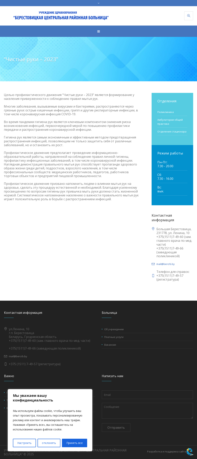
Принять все (74, 443)
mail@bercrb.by (165, 264)
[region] (50, 420)
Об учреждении (114, 329)
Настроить (24, 443)
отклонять (49, 443)
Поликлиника (165, 112)
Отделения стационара (171, 131)
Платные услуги (114, 337)
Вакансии (110, 344)
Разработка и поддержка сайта (166, 451)
